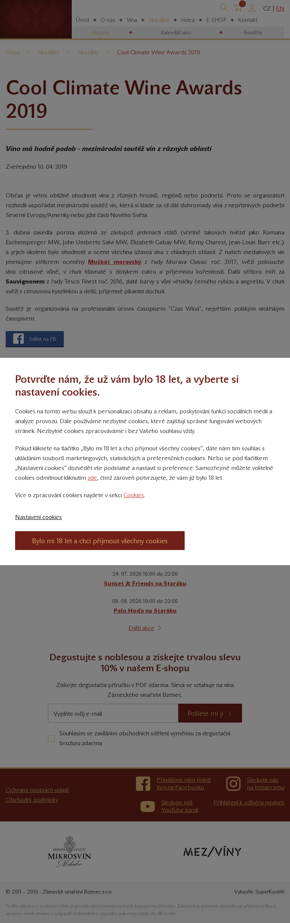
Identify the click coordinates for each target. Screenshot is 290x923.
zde (92, 477)
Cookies (133, 495)
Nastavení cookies (38, 517)
